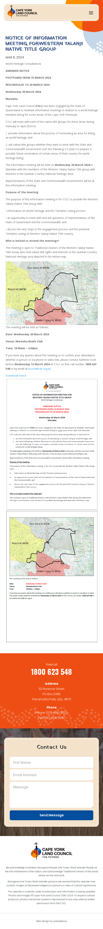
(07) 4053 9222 (56, 713)
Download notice (16, 375)
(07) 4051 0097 (54, 718)
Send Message (52, 815)
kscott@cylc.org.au (39, 368)
